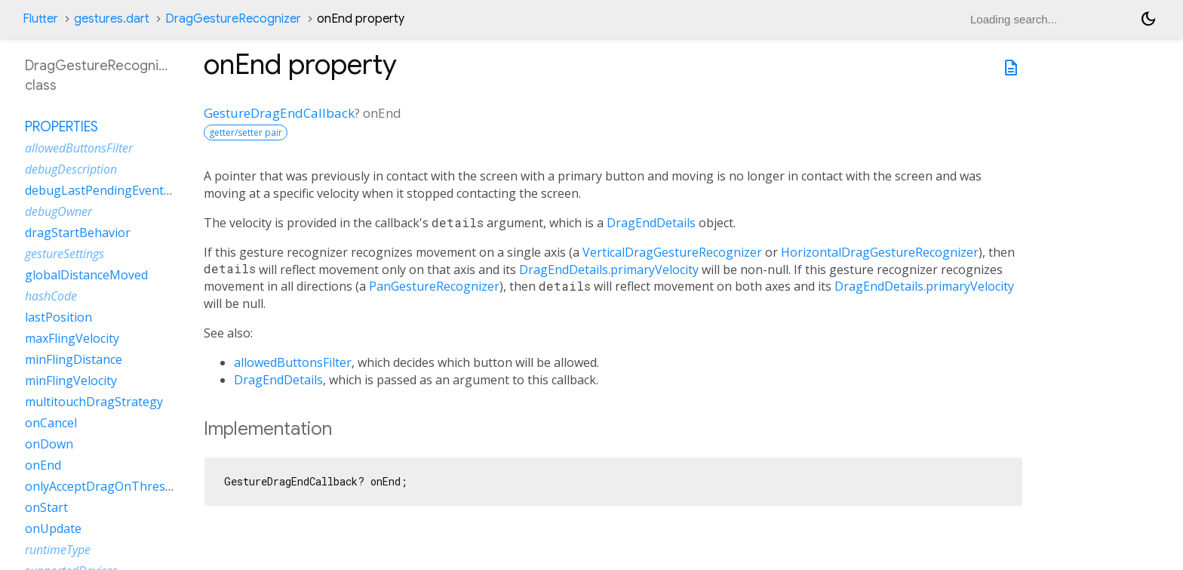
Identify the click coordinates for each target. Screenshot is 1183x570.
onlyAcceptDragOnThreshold (107, 486)
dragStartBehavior (78, 232)
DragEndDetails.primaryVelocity (609, 269)
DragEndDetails (651, 222)
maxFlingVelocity (72, 338)
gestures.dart (111, 18)
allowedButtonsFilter (293, 362)
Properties (61, 127)
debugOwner (58, 211)
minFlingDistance (73, 359)
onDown (49, 444)
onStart (46, 507)
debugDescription (71, 169)
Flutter (40, 18)
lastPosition (58, 317)
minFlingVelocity (71, 380)
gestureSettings (64, 253)
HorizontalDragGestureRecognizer (880, 252)
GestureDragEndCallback (279, 113)
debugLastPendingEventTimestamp (126, 190)
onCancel (51, 422)
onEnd (43, 465)
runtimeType (58, 549)
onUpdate (53, 528)
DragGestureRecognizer (233, 18)
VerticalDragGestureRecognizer (672, 252)
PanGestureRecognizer (434, 286)
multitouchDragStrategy (94, 401)
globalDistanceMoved (86, 275)
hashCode (51, 296)
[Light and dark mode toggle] (1148, 19)
